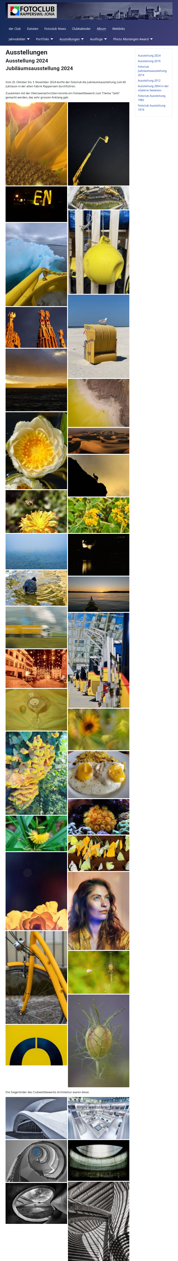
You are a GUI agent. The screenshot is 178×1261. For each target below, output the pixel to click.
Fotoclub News (55, 29)
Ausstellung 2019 (149, 61)
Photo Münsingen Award (131, 39)
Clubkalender (81, 29)
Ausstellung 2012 (149, 80)
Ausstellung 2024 (149, 55)
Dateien (32, 29)
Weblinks (118, 29)
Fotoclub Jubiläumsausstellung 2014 (152, 71)
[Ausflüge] (105, 39)
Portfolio (42, 39)
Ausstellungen (69, 39)
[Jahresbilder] (28, 39)
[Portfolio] (51, 39)
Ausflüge (96, 39)
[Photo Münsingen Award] (151, 39)
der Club (15, 29)
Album (101, 29)
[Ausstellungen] (82, 39)
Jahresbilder (17, 39)
